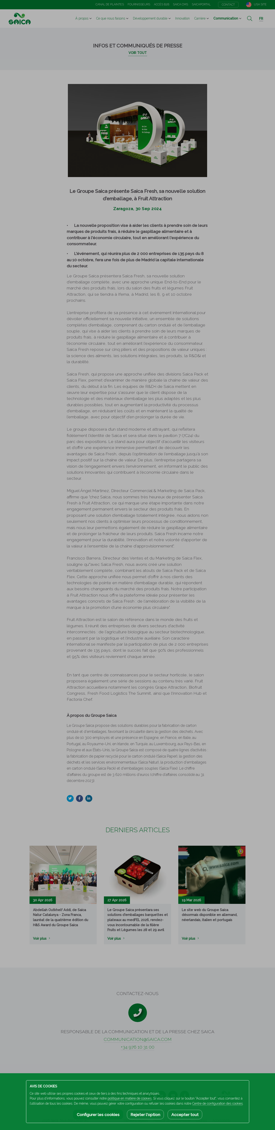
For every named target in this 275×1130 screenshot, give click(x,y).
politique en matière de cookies (130, 1098)
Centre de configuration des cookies (217, 1103)
